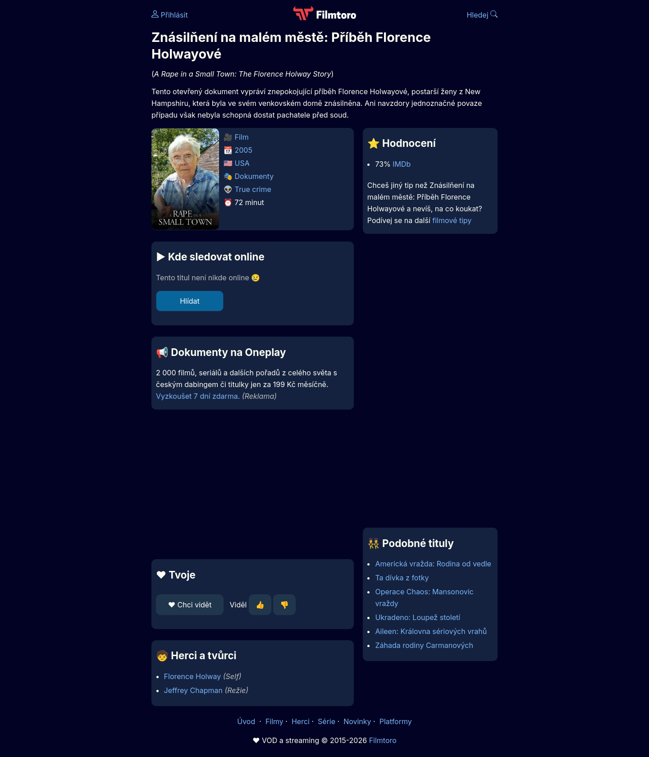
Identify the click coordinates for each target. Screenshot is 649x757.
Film (242, 136)
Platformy (395, 721)
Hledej (482, 14)
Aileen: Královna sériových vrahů (431, 631)
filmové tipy (451, 220)
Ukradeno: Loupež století (417, 617)
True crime (253, 189)
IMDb (402, 164)
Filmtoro (383, 740)
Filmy (274, 721)
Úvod (247, 721)
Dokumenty (254, 176)
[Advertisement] (86, 139)
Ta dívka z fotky (402, 577)
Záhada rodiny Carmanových (424, 645)
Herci (301, 721)
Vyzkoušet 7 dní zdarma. (198, 396)
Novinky (357, 721)
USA (242, 163)
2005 (243, 150)
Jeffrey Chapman (193, 690)
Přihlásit (169, 14)
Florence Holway (192, 676)
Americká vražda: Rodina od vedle (433, 563)
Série (326, 721)
